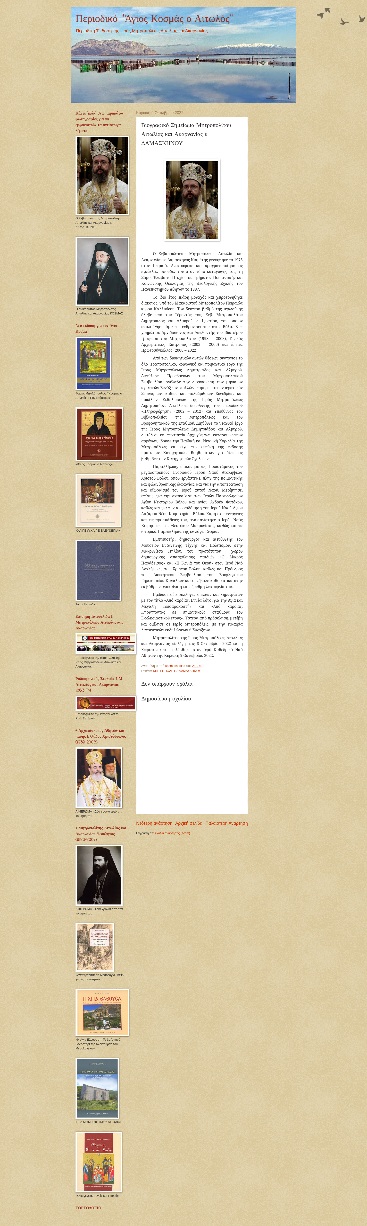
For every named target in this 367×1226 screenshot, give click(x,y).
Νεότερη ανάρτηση (154, 823)
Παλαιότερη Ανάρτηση (226, 823)
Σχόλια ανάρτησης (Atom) (172, 833)
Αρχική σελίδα (188, 823)
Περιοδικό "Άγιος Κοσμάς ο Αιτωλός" (154, 19)
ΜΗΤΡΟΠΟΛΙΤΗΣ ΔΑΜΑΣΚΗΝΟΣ (176, 671)
